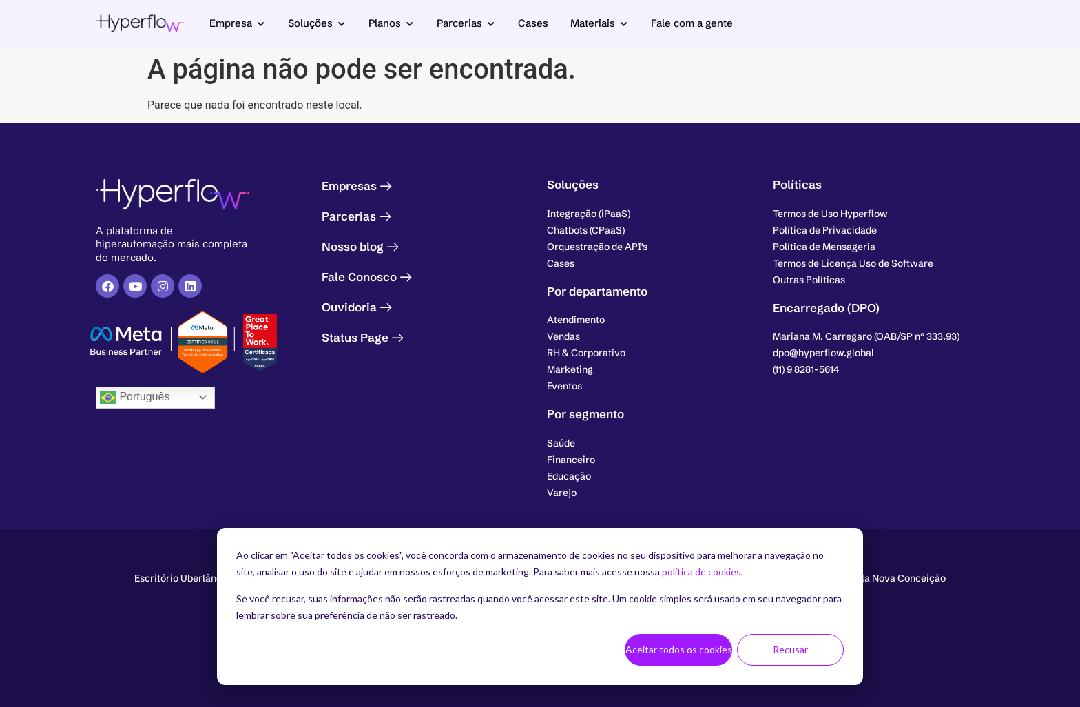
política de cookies (701, 571)
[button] (866, 336)
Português (134, 397)
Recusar (790, 649)
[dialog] (540, 606)
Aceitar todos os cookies (678, 649)
